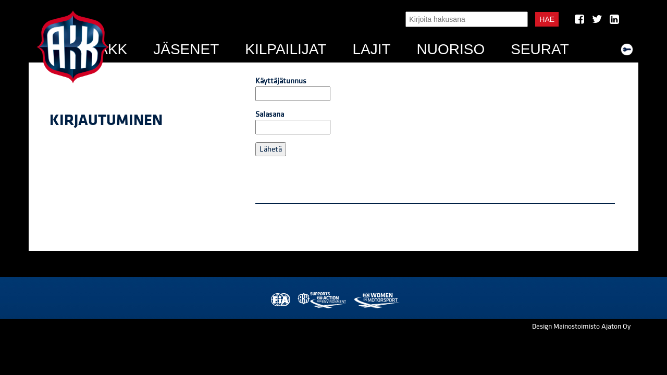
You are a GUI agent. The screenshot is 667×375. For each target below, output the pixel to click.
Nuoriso (451, 49)
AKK (112, 49)
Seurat (540, 49)
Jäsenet (186, 49)
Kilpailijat (285, 49)
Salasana (292, 121)
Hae (546, 19)
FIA (279, 300)
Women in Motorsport (376, 300)
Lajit (371, 49)
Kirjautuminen (106, 120)
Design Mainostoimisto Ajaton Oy (581, 326)
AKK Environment (322, 300)
